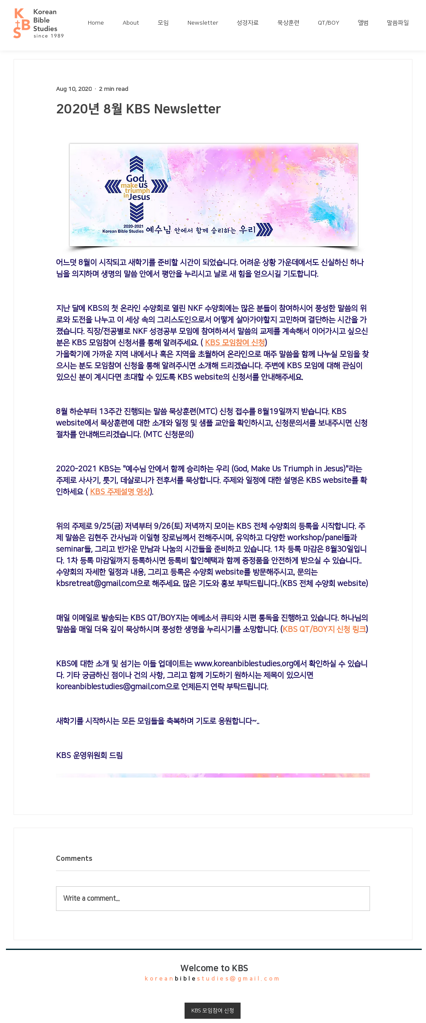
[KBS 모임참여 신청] (213, 1011)
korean (159, 979)
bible (186, 979)
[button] (133, 23)
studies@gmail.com (238, 979)
